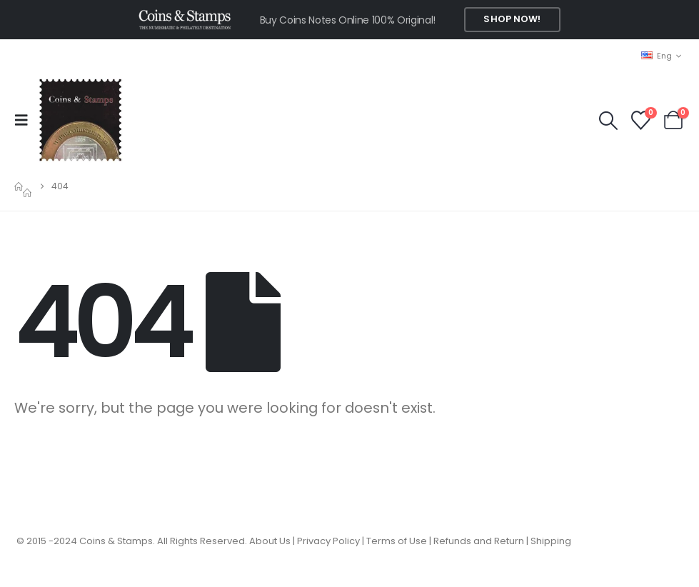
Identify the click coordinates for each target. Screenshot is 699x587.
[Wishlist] (640, 120)
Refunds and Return (478, 541)
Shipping (550, 541)
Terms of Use (396, 541)
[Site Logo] (80, 120)
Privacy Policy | (331, 541)
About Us (270, 541)
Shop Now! (511, 19)
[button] (25, 120)
